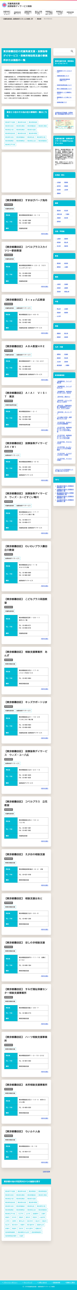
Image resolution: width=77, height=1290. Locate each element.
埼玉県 (66, 210)
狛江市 (7, 1224)
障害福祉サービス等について (59, 13)
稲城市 (14, 1228)
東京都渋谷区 (22, 133)
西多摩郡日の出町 (23, 1232)
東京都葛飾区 (42, 141)
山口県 (59, 316)
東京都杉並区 (9, 137)
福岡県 (59, 354)
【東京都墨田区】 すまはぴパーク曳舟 (25, 200)
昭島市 (21, 1217)
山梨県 (59, 238)
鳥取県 (59, 312)
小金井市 (42, 1217)
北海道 (59, 182)
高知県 (66, 337)
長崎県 (59, 358)
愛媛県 (59, 333)
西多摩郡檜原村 (36, 1232)
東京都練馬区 (20, 141)
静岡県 (59, 267)
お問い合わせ (42, 1282)
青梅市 (7, 1217)
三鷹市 (43, 1213)
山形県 (66, 189)
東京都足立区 (31, 141)
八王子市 (20, 1213)
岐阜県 (66, 263)
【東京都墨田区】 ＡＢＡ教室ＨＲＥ (24, 346)
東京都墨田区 (31, 126)
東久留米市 (30, 1224)
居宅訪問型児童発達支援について (65, 80)
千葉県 (67, 214)
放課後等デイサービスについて (6, 13)
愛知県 (59, 263)
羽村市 (21, 1228)
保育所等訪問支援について (27, 13)
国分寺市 (30, 1221)
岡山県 (59, 309)
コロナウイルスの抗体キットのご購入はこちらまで (64, 470)
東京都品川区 (9, 129)
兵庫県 (66, 284)
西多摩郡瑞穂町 (10, 1232)
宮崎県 (66, 361)
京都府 (59, 288)
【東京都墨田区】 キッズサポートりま (25, 702)
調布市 (28, 1217)
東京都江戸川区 (10, 144)
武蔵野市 (35, 1213)
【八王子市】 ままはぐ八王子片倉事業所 (64, 423)
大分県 (59, 361)
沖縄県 (67, 365)
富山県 (66, 242)
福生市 (44, 1221)
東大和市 (15, 1224)
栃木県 (66, 217)
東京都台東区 (20, 126)
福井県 (66, 246)
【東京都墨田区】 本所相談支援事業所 (25, 1085)
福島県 (59, 193)
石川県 (59, 246)
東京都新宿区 (33, 122)
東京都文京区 (9, 126)
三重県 (66, 267)
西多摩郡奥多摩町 (10, 1236)
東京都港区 (32, 1191)
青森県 (66, 182)
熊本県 (66, 358)
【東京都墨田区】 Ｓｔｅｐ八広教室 (24, 299)
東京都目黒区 (20, 129)
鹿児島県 (59, 365)
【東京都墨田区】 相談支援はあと (23, 898)
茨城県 (59, 217)
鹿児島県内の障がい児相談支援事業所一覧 (65, 493)
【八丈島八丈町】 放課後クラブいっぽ (64, 418)
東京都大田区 (31, 129)
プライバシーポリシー (11, 1282)
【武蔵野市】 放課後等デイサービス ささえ (64, 392)
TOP (18, 18)
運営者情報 (56, 1282)
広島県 (66, 309)
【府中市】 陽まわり (63, 396)
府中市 (14, 1217)
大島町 (21, 1236)
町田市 (35, 1217)
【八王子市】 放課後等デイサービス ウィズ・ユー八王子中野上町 (64, 429)
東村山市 (22, 1221)
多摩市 (7, 1228)
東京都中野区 (33, 133)
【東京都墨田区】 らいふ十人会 (22, 1131)
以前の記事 (46, 1171)
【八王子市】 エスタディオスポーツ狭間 (64, 454)
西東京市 (38, 1228)
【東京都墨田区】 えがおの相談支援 (24, 854)
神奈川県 (59, 214)
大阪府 (59, 284)
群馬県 (59, 221)
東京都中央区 (22, 122)
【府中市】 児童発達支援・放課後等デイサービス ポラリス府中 (64, 407)
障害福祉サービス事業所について (49, 13)
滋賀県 (66, 288)
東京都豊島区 (20, 137)
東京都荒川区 (41, 137)
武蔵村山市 (40, 1224)
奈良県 (59, 291)
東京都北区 (30, 137)
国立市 (37, 1221)
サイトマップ (28, 1282)
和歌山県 (66, 291)
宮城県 (66, 186)
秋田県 (59, 189)
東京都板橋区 (9, 141)
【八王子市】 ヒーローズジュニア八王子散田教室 (64, 448)
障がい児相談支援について (38, 13)
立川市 (28, 1213)
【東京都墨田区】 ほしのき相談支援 (24, 942)
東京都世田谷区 (10, 133)
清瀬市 (22, 1224)
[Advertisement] (39, 35)
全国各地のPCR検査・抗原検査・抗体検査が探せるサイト (64, 113)
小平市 (7, 1221)
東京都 (59, 210)
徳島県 (59, 337)
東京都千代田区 (10, 122)
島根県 (66, 312)
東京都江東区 (42, 126)
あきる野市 (29, 1228)
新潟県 (59, 242)
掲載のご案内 (70, 1282)
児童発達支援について (17, 12)
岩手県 (59, 186)
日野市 (14, 1221)
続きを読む (44, 233)
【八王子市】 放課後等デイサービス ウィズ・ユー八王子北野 (64, 437)
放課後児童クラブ (70, 12)
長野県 (66, 238)
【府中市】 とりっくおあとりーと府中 (64, 401)
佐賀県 (66, 354)
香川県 (66, 333)
